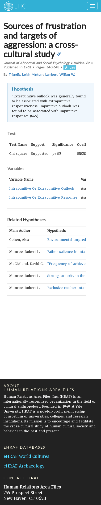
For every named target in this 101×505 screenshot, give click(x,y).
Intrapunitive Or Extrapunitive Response (43, 197)
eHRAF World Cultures (26, 456)
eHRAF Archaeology (24, 466)
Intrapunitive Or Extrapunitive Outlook (41, 188)
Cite (70, 68)
